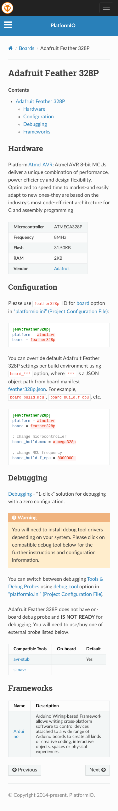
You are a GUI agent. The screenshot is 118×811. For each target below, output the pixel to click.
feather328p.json (27, 389)
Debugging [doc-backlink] (27, 478)
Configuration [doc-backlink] (32, 287)
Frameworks (36, 131)
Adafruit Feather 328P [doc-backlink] (53, 73)
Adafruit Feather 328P (40, 101)
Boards (26, 48)
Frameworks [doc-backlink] (30, 688)
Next (97, 769)
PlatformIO (63, 25)
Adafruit (62, 268)
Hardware (34, 109)
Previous (24, 769)
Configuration (38, 116)
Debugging (35, 124)
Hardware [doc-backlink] (25, 148)
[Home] (10, 48)
